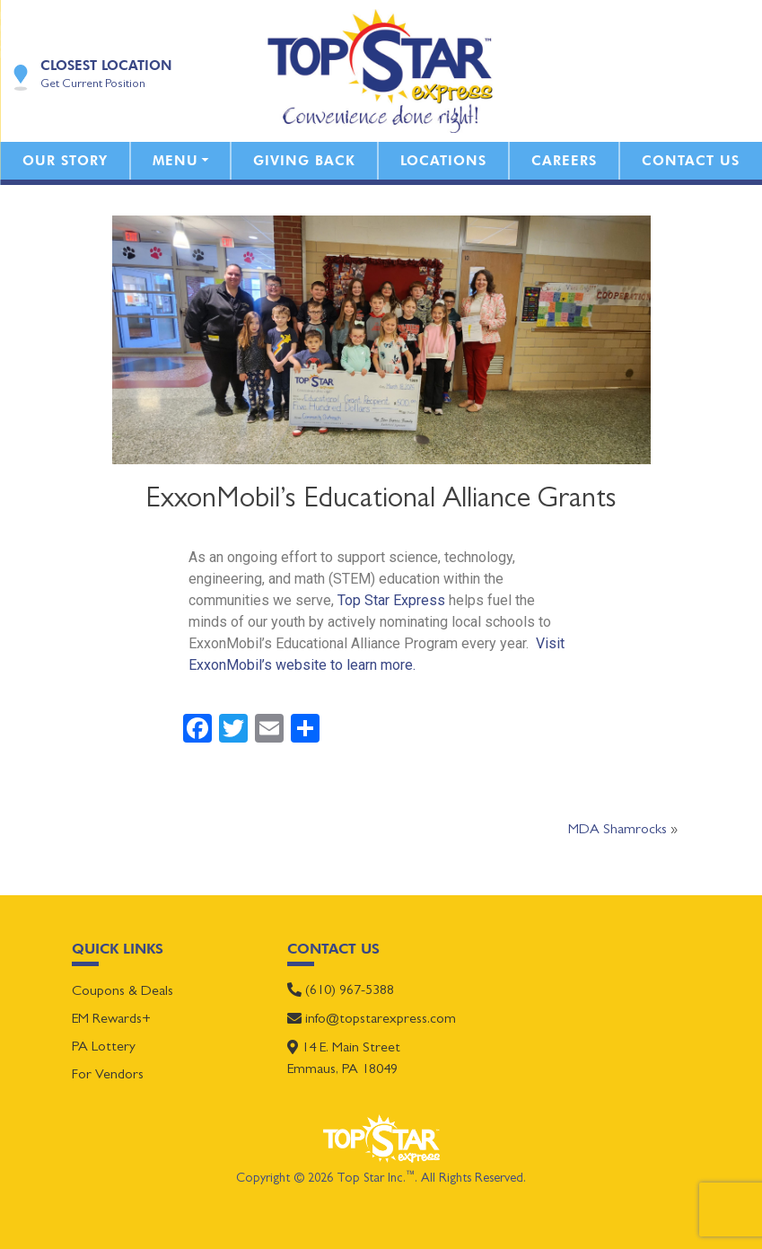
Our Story (65, 160)
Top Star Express (391, 600)
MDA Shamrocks (617, 830)
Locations (443, 160)
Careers (564, 160)
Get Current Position (92, 85)
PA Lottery (104, 1048)
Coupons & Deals (122, 992)
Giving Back (304, 160)
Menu (175, 160)
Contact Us (691, 160)
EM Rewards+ (111, 1020)
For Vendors (108, 1076)
